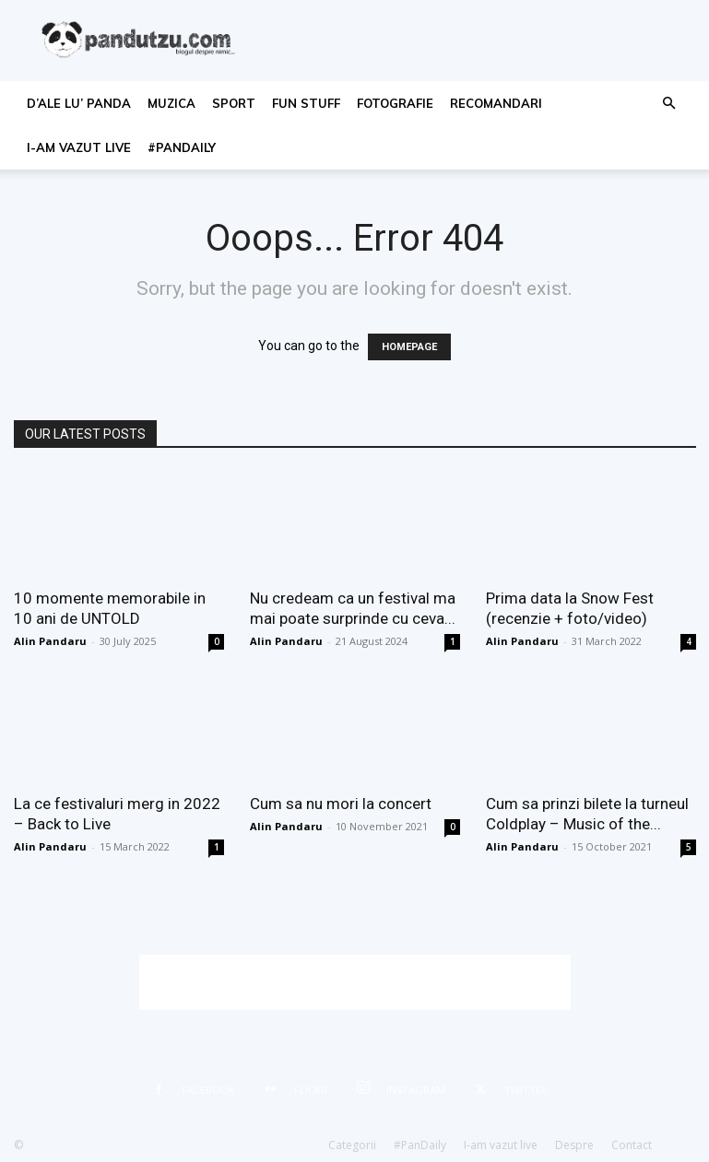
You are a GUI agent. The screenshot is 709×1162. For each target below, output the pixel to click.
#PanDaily (182, 147)
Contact (631, 1145)
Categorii (352, 1145)
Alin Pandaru (50, 641)
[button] (668, 103)
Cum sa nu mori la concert (340, 803)
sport (233, 103)
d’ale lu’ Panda (79, 103)
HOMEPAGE (409, 347)
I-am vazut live (79, 147)
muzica (171, 103)
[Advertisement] (355, 982)
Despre (574, 1145)
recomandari (496, 103)
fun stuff (306, 103)
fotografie (395, 103)
